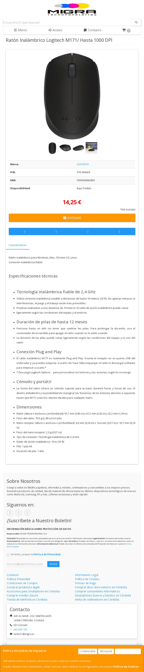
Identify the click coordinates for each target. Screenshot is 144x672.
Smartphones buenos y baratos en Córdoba (103, 595)
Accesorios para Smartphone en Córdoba (33, 591)
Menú (20, 30)
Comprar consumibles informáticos (97, 591)
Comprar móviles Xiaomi (22, 595)
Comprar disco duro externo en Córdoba (101, 587)
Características (18, 245)
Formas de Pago (85, 583)
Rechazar (106, 651)
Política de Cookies (125, 666)
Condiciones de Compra (22, 583)
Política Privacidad (18, 579)
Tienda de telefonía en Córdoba (27, 599)
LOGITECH (83, 164)
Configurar (87, 651)
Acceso (55, 30)
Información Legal (86, 575)
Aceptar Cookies (128, 651)
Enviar (53, 564)
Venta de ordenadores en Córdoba (97, 599)
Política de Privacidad (46, 554)
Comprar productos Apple (23, 587)
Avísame (72, 218)
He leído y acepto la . (36, 554)
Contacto (92, 30)
